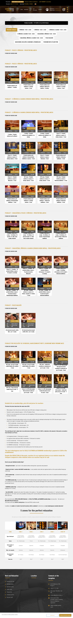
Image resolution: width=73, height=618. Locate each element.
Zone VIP (62, 531)
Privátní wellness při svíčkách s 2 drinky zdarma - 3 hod (61, 86)
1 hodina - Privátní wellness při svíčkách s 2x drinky (28, 135)
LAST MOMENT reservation (45, 1)
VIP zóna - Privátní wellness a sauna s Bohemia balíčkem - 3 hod (61, 178)
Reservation (8, 1)
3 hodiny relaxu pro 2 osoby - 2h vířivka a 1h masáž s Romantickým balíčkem (44, 236)
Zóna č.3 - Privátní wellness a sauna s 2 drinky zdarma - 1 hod (61, 135)
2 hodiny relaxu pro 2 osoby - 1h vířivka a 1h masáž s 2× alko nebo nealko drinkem (12, 236)
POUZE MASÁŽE (49, 38)
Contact (40, 9)
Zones (21, 9)
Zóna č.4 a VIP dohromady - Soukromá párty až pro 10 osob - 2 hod (44, 390)
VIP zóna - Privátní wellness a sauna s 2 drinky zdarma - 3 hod (44, 178)
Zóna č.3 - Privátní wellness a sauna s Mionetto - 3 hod (12, 178)
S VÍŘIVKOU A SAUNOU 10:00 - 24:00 (26, 34)
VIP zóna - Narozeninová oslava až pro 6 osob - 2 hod (12, 389)
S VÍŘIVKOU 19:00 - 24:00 (25, 29)
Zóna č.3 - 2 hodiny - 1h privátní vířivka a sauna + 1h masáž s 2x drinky (12, 271)
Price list (31, 9)
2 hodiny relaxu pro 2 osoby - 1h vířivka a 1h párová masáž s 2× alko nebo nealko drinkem (28, 236)
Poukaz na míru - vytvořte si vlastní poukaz (36, 23)
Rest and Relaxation (11, 576)
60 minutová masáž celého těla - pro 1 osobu (12, 331)
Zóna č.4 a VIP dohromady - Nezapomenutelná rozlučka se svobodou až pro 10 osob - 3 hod (61, 367)
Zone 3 (41, 531)
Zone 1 (20, 531)
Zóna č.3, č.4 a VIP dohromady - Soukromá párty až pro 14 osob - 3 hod (61, 391)
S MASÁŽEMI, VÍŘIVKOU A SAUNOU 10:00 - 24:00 (31, 38)
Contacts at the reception (53, 577)
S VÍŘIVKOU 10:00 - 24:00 (40, 29)
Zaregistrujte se (58, 10)
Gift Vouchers (35, 9)
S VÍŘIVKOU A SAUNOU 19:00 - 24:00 (57, 29)
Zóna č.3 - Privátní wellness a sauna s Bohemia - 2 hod (44, 157)
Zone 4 (52, 531)
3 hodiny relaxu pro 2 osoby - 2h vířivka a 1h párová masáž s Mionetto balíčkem (61, 236)
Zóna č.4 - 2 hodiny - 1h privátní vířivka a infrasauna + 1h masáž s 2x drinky (44, 271)
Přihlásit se (57, 8)
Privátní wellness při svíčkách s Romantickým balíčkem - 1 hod (12, 200)
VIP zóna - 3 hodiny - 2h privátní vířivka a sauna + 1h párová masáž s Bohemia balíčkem (44, 293)
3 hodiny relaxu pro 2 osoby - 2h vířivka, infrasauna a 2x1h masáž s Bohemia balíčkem (61, 271)
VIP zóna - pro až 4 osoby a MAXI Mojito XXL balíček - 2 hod (12, 366)
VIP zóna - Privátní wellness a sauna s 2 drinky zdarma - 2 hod (28, 178)
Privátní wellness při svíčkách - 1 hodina (12, 86)
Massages (26, 9)
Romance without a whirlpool (31, 1)
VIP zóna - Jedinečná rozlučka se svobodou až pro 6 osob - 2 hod (45, 366)
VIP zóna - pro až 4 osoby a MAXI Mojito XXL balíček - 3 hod (28, 366)
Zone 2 (31, 531)
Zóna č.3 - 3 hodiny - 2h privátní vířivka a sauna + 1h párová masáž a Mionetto (28, 271)
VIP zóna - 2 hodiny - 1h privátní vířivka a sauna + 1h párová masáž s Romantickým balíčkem (12, 293)
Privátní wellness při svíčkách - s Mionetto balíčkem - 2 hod (44, 200)
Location (34, 576)
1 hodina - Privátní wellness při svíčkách (12, 135)
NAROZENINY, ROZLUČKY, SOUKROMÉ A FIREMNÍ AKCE (28, 42)
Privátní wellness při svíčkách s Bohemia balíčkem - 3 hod (61, 157)
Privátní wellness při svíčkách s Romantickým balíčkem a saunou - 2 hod (28, 157)
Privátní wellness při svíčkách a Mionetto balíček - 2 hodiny (45, 86)
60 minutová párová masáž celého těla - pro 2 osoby (28, 331)
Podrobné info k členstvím (50, 42)
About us (18, 9)
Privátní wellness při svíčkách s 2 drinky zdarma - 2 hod (28, 86)
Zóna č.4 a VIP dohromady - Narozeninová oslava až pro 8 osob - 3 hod (28, 390)
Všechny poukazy (11, 29)
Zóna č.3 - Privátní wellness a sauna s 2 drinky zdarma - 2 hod (12, 157)
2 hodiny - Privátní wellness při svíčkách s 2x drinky (44, 135)
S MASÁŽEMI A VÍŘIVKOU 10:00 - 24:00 (46, 34)
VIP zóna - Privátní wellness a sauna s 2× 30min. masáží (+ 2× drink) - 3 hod (28, 293)
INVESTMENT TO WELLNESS (17, 1)
